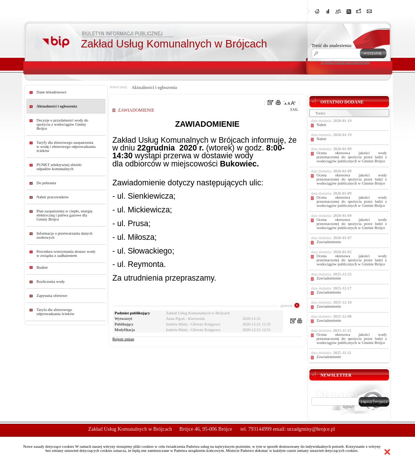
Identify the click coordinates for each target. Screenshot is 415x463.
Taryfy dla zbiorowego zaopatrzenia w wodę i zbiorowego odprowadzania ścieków (66, 146)
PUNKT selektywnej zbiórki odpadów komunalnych (59, 167)
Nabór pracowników (53, 197)
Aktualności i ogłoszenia (57, 106)
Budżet (42, 267)
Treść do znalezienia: (332, 45)
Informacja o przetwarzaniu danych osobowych (65, 235)
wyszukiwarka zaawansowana (345, 62)
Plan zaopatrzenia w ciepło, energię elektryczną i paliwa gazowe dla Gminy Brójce (65, 215)
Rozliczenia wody (51, 282)
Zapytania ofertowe (52, 296)
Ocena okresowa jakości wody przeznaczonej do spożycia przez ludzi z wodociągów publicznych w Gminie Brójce (352, 157)
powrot (286, 305)
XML (294, 110)
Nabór (322, 125)
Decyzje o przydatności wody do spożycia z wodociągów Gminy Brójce (62, 124)
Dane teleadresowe (52, 92)
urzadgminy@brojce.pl (311, 429)
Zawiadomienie (329, 242)
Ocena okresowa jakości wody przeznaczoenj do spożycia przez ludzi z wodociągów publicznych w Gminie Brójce (352, 339)
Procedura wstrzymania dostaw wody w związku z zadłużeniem (66, 253)
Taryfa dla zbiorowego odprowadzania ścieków (56, 312)
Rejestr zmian (123, 339)
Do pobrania (46, 183)
